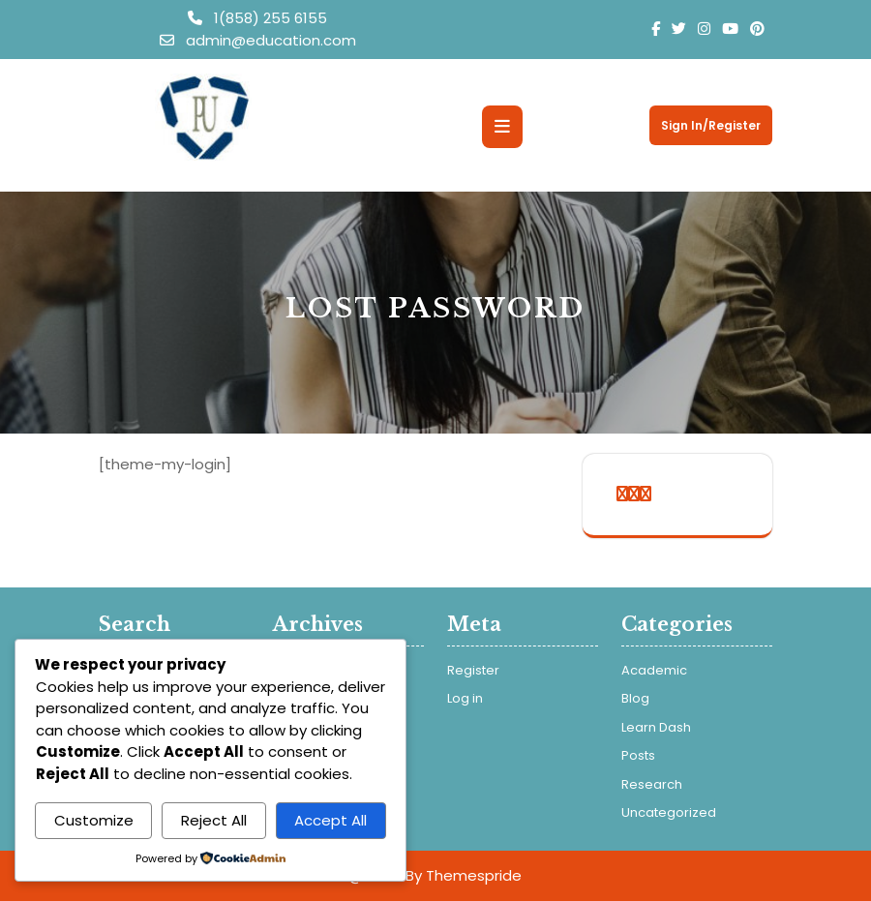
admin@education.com (258, 40)
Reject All (214, 820)
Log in (465, 698)
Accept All (330, 820)
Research (651, 784)
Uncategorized (668, 812)
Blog (635, 698)
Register (473, 670)
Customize (94, 820)
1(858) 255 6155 (257, 18)
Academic (654, 670)
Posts (638, 755)
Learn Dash (656, 727)
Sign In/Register (711, 125)
